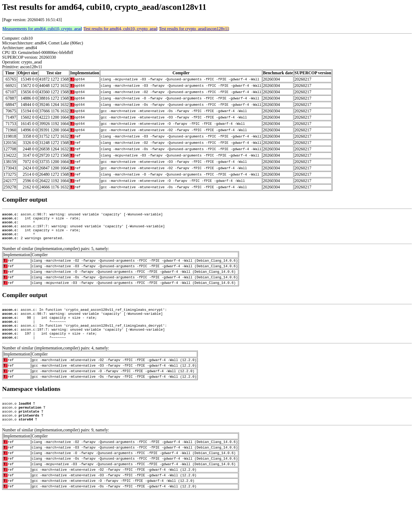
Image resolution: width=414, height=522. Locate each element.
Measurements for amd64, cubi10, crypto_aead (42, 28)
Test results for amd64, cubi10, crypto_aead (120, 28)
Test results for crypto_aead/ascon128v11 (194, 28)
